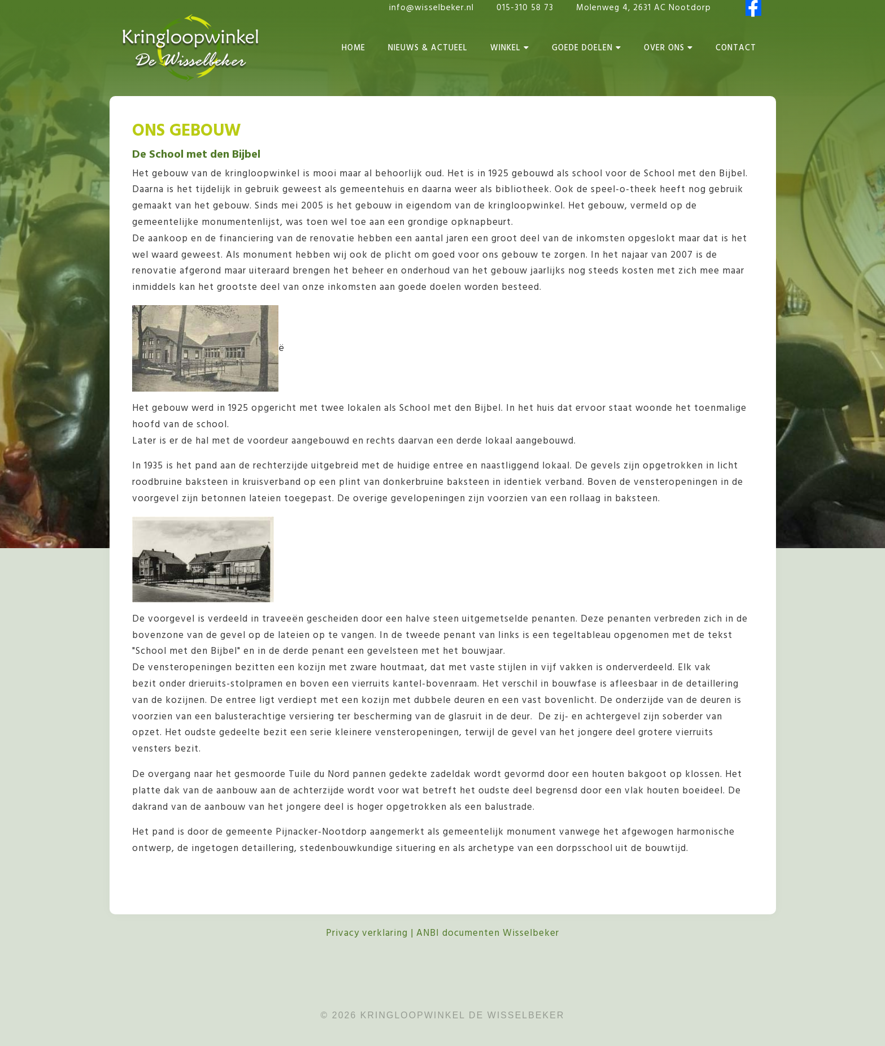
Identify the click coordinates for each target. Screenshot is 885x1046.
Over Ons (668, 48)
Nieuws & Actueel (428, 48)
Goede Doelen (586, 48)
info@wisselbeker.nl (431, 8)
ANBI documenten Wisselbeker (487, 933)
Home (353, 48)
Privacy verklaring (367, 933)
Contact (736, 48)
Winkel (509, 48)
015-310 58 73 (526, 8)
